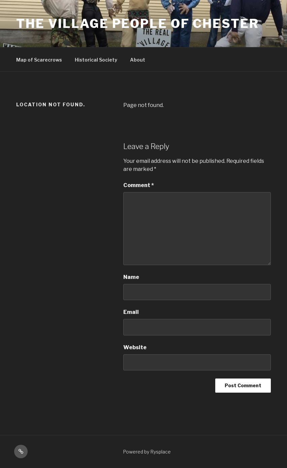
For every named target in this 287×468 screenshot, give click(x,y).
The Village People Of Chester (137, 23)
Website (135, 347)
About (137, 60)
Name (131, 277)
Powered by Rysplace (147, 452)
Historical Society (96, 60)
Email (131, 312)
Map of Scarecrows (39, 60)
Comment (138, 185)
